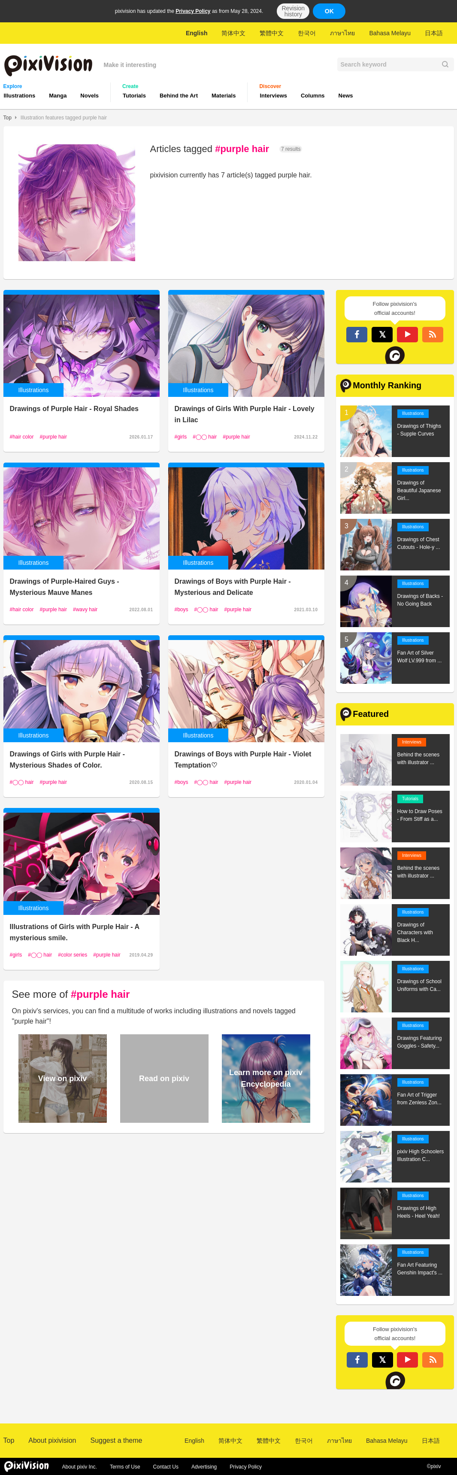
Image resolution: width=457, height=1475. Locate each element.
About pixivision (52, 1440)
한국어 (307, 33)
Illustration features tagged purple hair (64, 118)
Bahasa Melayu (390, 33)
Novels (89, 95)
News (346, 95)
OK (329, 11)
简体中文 (233, 33)
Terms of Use (125, 1467)
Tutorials (134, 95)
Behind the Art (179, 95)
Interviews (273, 95)
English (197, 33)
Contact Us (166, 1467)
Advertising (204, 1467)
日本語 (434, 33)
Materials (224, 95)
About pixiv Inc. (79, 1467)
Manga (58, 95)
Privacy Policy (193, 11)
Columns (313, 95)
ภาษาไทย (342, 33)
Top (7, 118)
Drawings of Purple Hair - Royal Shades (74, 408)
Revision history (293, 11)
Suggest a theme (116, 1440)
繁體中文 (272, 33)
